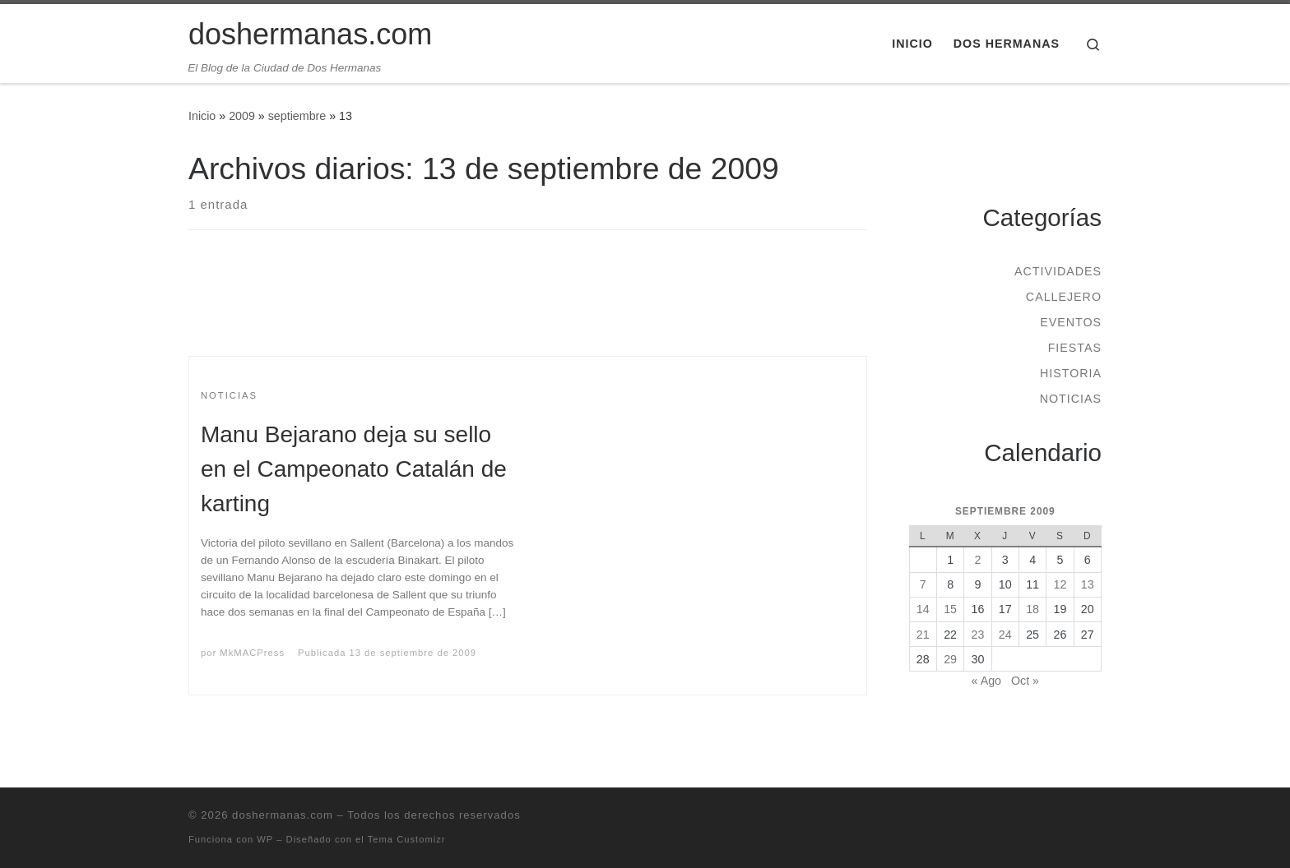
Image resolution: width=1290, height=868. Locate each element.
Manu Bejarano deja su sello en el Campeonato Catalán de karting (354, 469)
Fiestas (1075, 347)
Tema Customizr (407, 839)
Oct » (1025, 680)
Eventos (1071, 322)
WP (265, 839)
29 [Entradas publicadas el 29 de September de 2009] (950, 659)
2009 (242, 115)
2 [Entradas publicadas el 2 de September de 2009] (977, 559)
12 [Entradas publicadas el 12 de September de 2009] (1060, 584)
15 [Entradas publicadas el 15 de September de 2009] (950, 609)
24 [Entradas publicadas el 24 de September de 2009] (1005, 634)
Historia (1071, 373)
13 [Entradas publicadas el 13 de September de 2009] (1087, 584)
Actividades (1058, 271)
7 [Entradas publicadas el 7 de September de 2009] (923, 584)
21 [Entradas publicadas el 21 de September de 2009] (923, 634)
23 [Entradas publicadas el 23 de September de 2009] (978, 634)
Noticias (1071, 398)
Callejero (1064, 296)
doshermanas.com (282, 815)
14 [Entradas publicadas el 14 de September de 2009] (923, 609)
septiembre (297, 115)
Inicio (202, 115)
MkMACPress (252, 653)
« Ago (986, 680)
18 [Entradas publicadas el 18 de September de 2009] (1032, 609)
